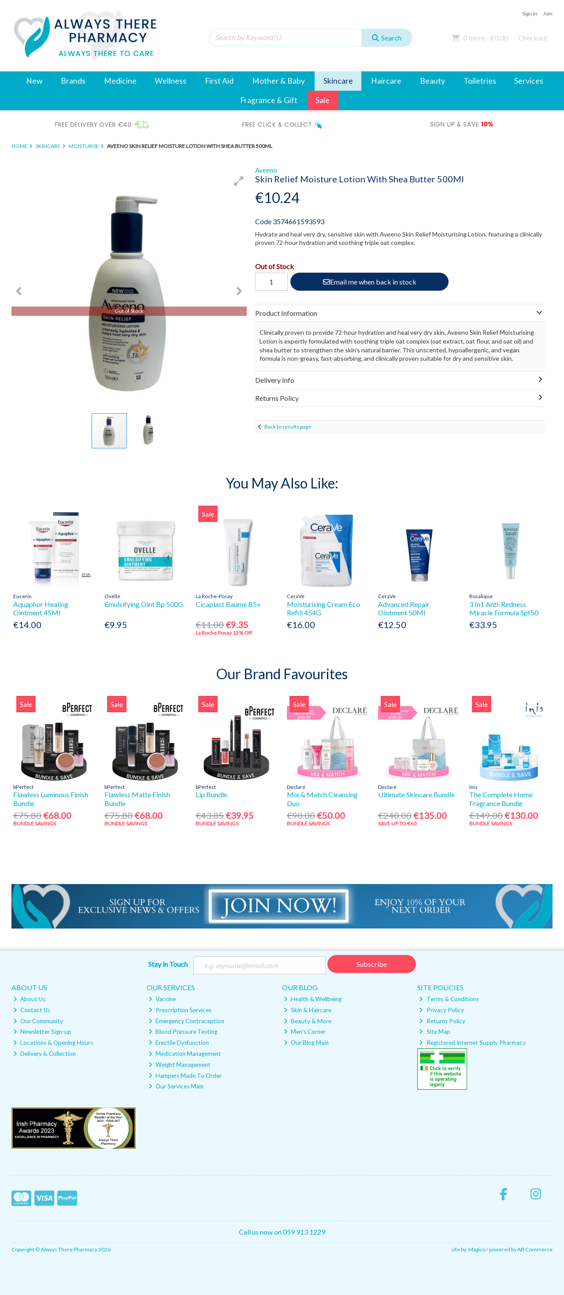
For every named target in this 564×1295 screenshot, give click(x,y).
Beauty (432, 80)
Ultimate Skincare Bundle (416, 794)
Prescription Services (180, 1010)
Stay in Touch (168, 964)
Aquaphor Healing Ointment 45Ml (40, 608)
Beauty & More (307, 1021)
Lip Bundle (211, 794)
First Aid (219, 80)
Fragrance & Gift (268, 100)
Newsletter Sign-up (42, 1031)
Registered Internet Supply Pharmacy (472, 1042)
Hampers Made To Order (185, 1075)
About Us (29, 999)
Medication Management (184, 1053)
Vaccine (162, 999)
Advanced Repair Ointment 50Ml (404, 608)
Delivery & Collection (44, 1053)
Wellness (170, 80)
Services (528, 80)
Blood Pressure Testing (182, 1031)
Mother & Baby (278, 80)
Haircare (386, 80)
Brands (73, 80)
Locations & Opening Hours (53, 1042)
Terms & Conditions (449, 999)
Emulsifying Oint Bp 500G (143, 604)
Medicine (120, 80)
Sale (322, 100)
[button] (239, 181)
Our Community (38, 1021)
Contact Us (31, 1010)
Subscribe (371, 964)
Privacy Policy (441, 1010)
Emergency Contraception (186, 1021)
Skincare (338, 80)
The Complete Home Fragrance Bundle (501, 798)
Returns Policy (442, 1021)
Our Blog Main (306, 1042)
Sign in (529, 13)
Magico (477, 1249)
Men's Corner (305, 1031)
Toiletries (480, 80)
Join (548, 13)
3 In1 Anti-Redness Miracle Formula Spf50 (503, 608)
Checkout (533, 37)
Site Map (434, 1031)
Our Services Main (176, 1086)
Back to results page (287, 426)
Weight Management (179, 1064)
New (34, 80)
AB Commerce (535, 1249)
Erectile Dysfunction (178, 1042)
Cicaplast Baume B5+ (228, 604)
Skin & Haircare (307, 1010)
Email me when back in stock (369, 282)
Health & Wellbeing (312, 999)
